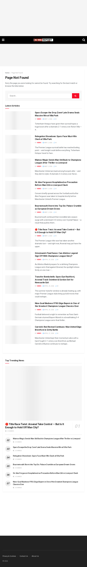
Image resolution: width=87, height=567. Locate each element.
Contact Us (24, 556)
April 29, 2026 (48, 259)
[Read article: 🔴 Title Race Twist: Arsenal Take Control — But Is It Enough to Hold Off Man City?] (18, 237)
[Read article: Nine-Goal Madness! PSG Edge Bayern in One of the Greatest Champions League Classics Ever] (18, 311)
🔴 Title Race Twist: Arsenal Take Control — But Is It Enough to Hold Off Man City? (34, 426)
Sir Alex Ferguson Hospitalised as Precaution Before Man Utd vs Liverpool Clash (45, 473)
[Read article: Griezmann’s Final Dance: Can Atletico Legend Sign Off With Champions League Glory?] (18, 261)
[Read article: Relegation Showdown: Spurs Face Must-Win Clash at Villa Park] (18, 144)
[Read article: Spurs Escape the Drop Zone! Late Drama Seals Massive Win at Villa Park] (18, 120)
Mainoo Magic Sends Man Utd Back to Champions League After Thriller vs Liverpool (46, 439)
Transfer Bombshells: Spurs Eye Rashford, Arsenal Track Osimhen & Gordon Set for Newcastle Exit (55, 280)
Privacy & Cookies (9, 556)
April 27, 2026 (48, 333)
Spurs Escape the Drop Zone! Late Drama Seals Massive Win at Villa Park (42, 447)
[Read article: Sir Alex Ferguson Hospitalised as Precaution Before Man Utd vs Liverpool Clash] (18, 190)
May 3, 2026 (47, 119)
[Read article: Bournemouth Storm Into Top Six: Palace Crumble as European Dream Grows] (18, 213)
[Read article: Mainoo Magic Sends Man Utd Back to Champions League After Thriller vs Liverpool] (18, 168)
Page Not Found (17, 73)
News (39, 119)
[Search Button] (83, 40)
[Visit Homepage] (43, 40)
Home (7, 73)
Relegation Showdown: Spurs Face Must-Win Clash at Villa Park (38, 456)
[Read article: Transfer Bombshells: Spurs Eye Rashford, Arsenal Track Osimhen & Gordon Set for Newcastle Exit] (18, 284)
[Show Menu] (3, 40)
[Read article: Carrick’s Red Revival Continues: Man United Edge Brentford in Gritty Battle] (18, 335)
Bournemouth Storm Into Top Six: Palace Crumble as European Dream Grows (44, 464)
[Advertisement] (43, 18)
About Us (35, 556)
